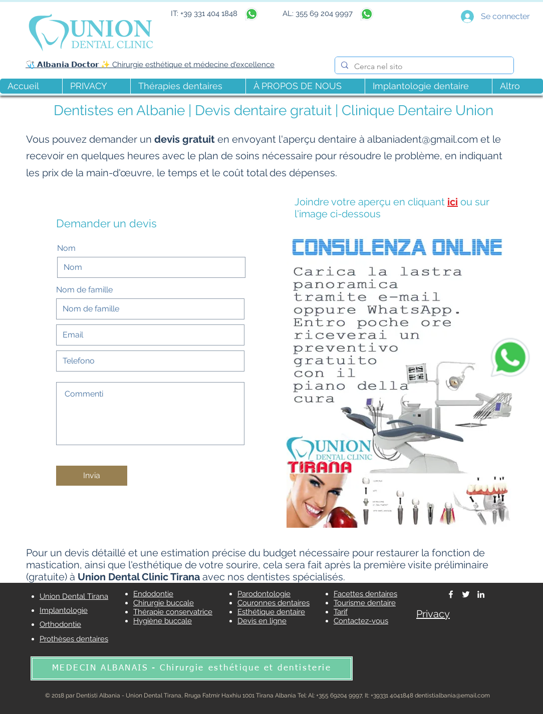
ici (452, 202)
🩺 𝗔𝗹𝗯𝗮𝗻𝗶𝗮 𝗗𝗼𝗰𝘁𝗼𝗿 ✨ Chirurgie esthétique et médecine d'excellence (150, 64)
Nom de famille (84, 290)
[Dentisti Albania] (451, 594)
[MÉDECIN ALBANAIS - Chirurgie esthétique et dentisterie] (192, 668)
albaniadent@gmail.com (422, 139)
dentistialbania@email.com (452, 695)
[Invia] (91, 476)
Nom (66, 248)
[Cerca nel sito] (423, 66)
